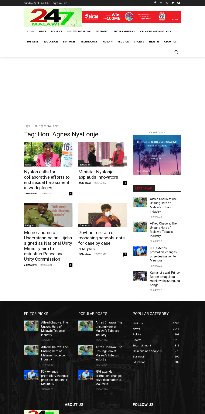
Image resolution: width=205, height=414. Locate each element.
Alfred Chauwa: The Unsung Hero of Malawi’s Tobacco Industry (164, 202)
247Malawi (30, 186)
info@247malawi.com (93, 391)
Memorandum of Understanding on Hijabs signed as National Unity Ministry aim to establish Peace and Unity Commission (47, 234)
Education (85, 164)
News (28, 164)
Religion (29, 218)
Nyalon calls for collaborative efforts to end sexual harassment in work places (47, 176)
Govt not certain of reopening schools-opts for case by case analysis (102, 230)
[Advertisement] (102, 89)
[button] (176, 52)
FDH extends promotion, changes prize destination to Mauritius (165, 240)
